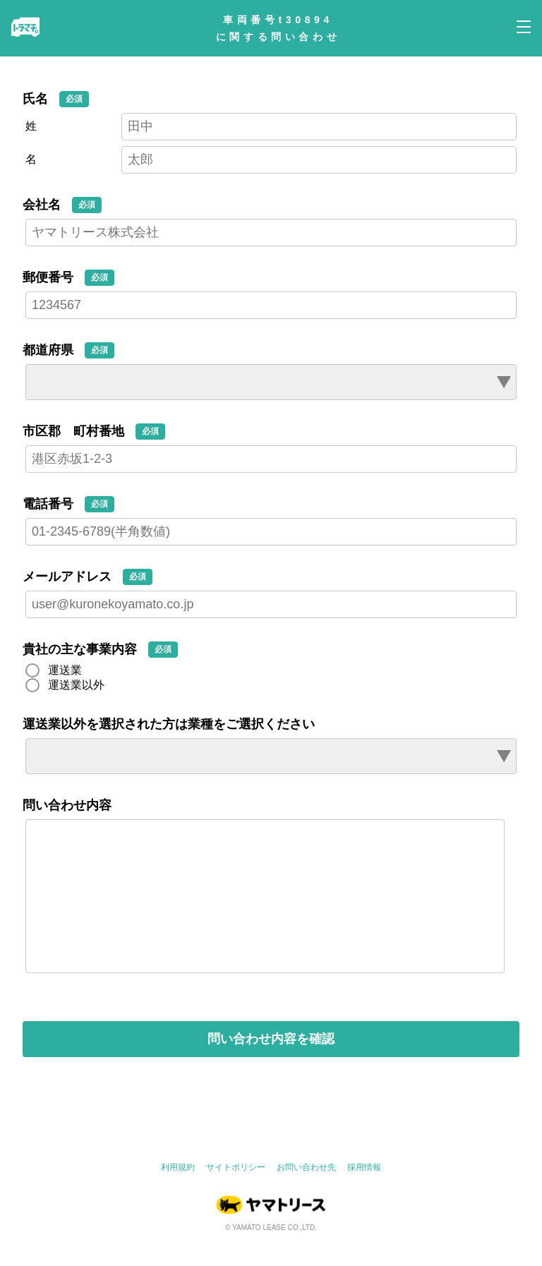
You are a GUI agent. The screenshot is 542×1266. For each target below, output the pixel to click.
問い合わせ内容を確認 (271, 1067)
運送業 (65, 670)
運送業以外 (76, 685)
